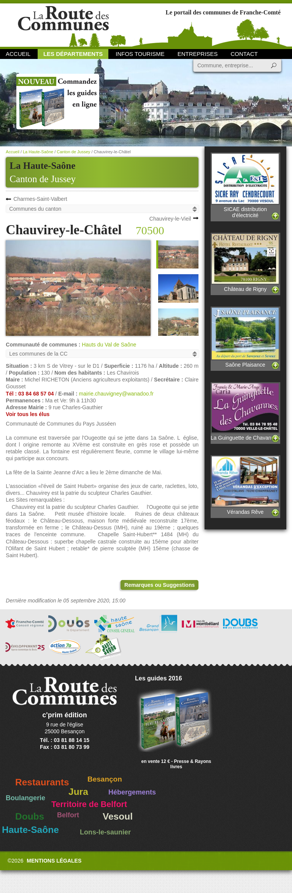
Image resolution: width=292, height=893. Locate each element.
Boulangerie (25, 798)
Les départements (73, 54)
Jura (78, 792)
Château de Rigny (245, 262)
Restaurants (42, 782)
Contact (244, 54)
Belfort (68, 815)
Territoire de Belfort (89, 804)
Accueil (18, 54)
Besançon (104, 779)
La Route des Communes (63, 24)
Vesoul (118, 816)
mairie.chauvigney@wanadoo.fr (116, 394)
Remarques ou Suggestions (159, 585)
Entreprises (198, 54)
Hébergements (132, 792)
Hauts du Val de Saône (109, 345)
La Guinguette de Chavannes (245, 411)
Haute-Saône (30, 830)
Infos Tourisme (140, 54)
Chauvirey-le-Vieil (170, 219)
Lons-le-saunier (105, 832)
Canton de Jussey (43, 179)
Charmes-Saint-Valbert (40, 199)
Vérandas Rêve (245, 485)
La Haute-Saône (38, 151)
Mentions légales (54, 861)
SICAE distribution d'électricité (245, 185)
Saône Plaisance (245, 337)
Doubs (29, 816)
